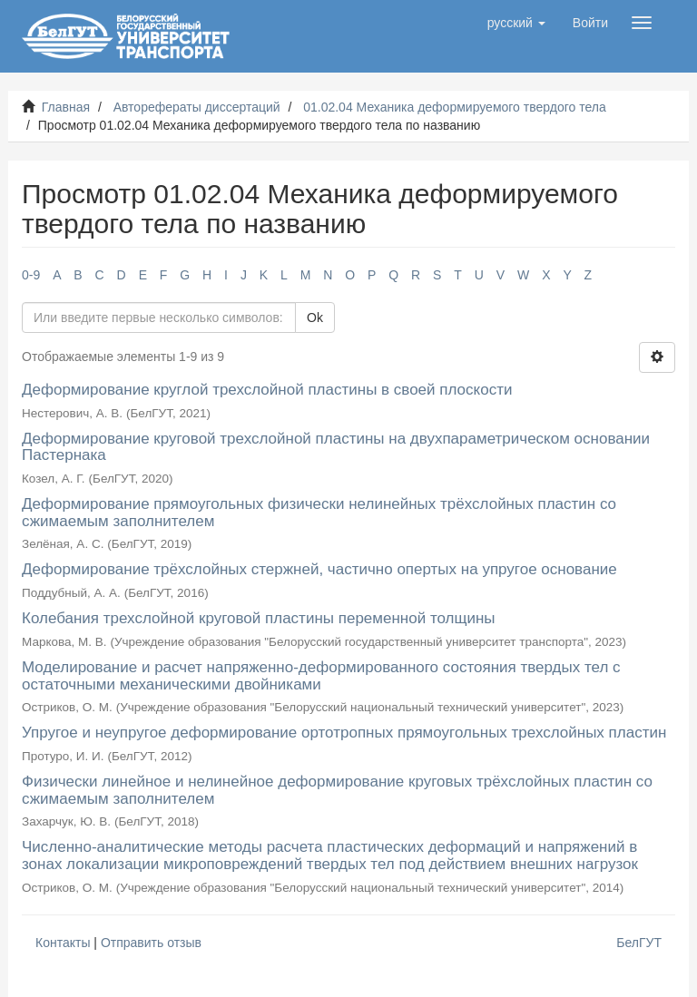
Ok (315, 317)
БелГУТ (639, 942)
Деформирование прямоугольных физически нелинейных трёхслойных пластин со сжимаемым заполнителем (319, 512)
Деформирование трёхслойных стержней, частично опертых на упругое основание (319, 569)
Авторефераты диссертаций (196, 107)
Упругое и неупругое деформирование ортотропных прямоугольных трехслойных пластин (344, 732)
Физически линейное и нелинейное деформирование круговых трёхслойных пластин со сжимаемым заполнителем (337, 790)
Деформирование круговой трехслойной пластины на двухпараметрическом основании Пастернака (336, 447)
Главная (66, 107)
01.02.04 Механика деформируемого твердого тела (454, 107)
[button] (516, 22)
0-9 (31, 275)
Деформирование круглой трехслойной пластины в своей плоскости (267, 389)
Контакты (62, 942)
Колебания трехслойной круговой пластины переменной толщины (259, 618)
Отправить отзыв (151, 942)
